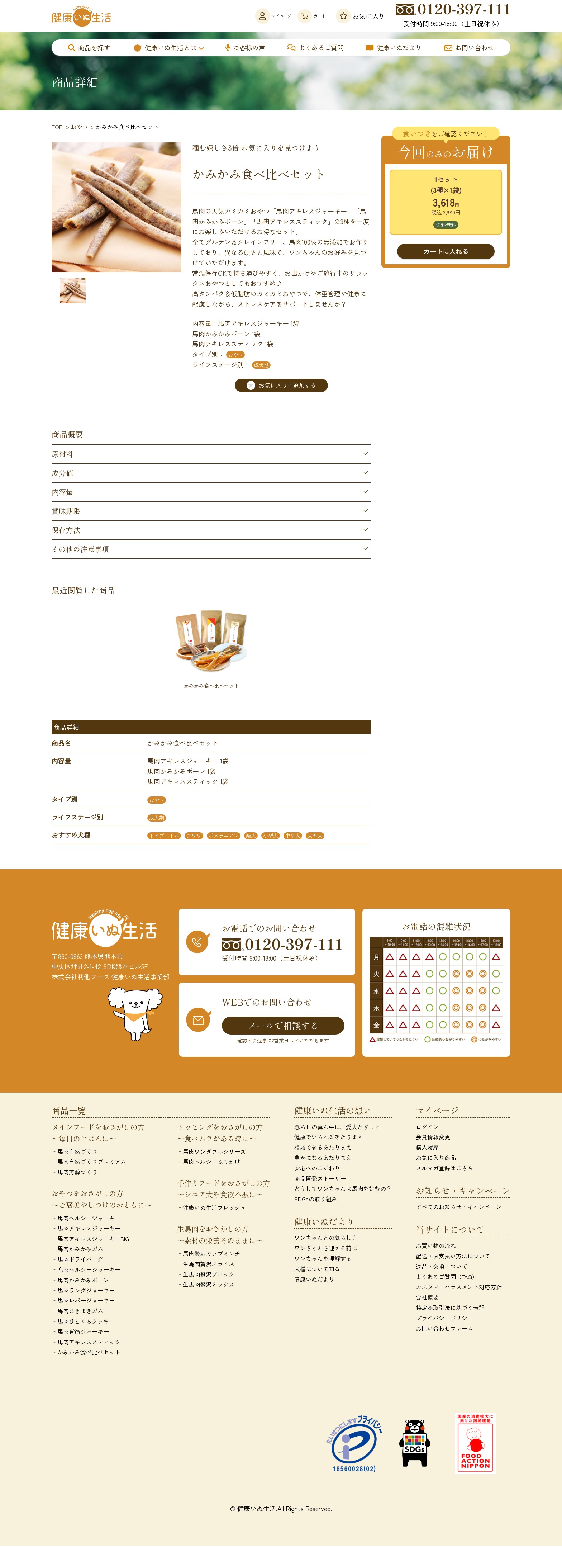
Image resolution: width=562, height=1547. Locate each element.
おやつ (235, 354)
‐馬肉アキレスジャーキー (86, 1229)
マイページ (246, 16)
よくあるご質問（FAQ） (447, 1277)
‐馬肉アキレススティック (86, 1343)
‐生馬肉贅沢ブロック (205, 1275)
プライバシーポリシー (444, 1319)
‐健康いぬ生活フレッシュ (211, 1208)
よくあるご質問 (315, 47)
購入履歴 (427, 1148)
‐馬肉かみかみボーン (80, 1281)
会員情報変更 (433, 1138)
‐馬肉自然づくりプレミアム (89, 1163)
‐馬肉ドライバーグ (77, 1260)
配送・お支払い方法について (453, 1257)
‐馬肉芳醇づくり (74, 1173)
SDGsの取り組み (315, 1200)
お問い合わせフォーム (444, 1329)
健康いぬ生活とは (164, 47)
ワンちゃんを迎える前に (325, 1249)
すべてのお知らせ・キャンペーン (459, 1207)
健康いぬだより (394, 47)
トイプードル (164, 835)
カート (303, 16)
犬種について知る (317, 1269)
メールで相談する (283, 1025)
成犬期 (261, 365)
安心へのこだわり (317, 1169)
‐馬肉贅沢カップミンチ (208, 1254)
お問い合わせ (469, 47)
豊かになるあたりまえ (323, 1158)
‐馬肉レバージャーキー (83, 1301)
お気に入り (360, 16)
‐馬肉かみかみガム (77, 1250)
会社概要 (427, 1298)
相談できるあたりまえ (323, 1148)
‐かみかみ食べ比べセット (86, 1353)
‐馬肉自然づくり (74, 1152)
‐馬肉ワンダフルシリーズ (211, 1152)
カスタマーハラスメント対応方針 (459, 1287)
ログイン (427, 1127)
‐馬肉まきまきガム (77, 1311)
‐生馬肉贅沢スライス (205, 1264)
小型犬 (270, 835)
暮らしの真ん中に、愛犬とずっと (337, 1127)
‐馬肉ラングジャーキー (83, 1291)
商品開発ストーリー (320, 1179)
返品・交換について (441, 1267)
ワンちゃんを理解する (323, 1259)
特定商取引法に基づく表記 (450, 1308)
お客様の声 (245, 47)
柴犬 (251, 835)
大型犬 (315, 835)
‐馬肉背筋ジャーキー (80, 1332)
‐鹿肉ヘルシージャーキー (86, 1270)
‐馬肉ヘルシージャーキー (86, 1219)
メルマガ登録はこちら (444, 1169)
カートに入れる (445, 251)
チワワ (193, 835)
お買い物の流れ (436, 1246)
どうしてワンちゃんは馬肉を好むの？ (343, 1190)
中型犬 (292, 835)
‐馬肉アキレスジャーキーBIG (90, 1239)
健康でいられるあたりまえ (328, 1138)
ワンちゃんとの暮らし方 (325, 1238)
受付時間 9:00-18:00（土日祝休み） (453, 16)
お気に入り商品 (436, 1158)
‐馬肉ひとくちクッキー (83, 1322)
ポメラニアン (224, 835)
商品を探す (89, 47)
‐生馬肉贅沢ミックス (205, 1285)
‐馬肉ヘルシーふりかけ (208, 1163)
